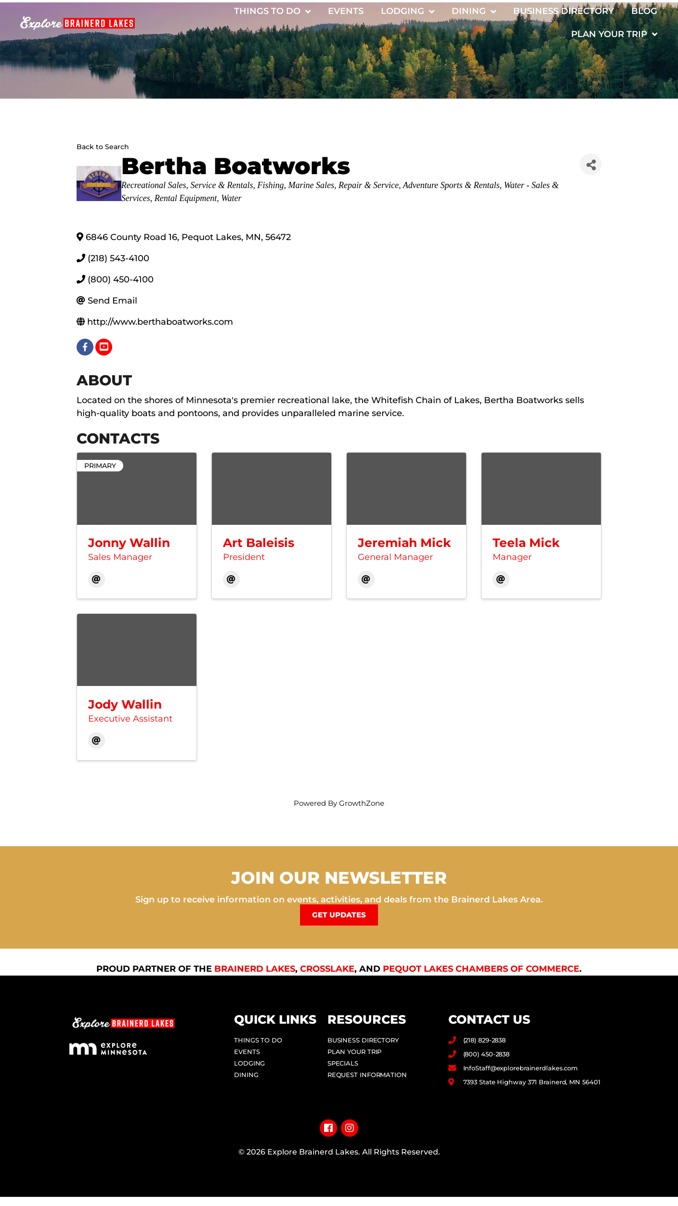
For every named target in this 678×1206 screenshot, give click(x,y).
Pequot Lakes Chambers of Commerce (481, 968)
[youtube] (103, 347)
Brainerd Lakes (254, 968)
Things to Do (272, 11)
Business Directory (563, 11)
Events (346, 11)
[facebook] (85, 347)
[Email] (96, 579)
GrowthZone (361, 803)
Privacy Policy (339, 1181)
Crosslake (327, 968)
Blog (644, 11)
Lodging (407, 11)
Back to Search (103, 147)
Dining (474, 11)
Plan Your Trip (614, 34)
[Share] (590, 164)
